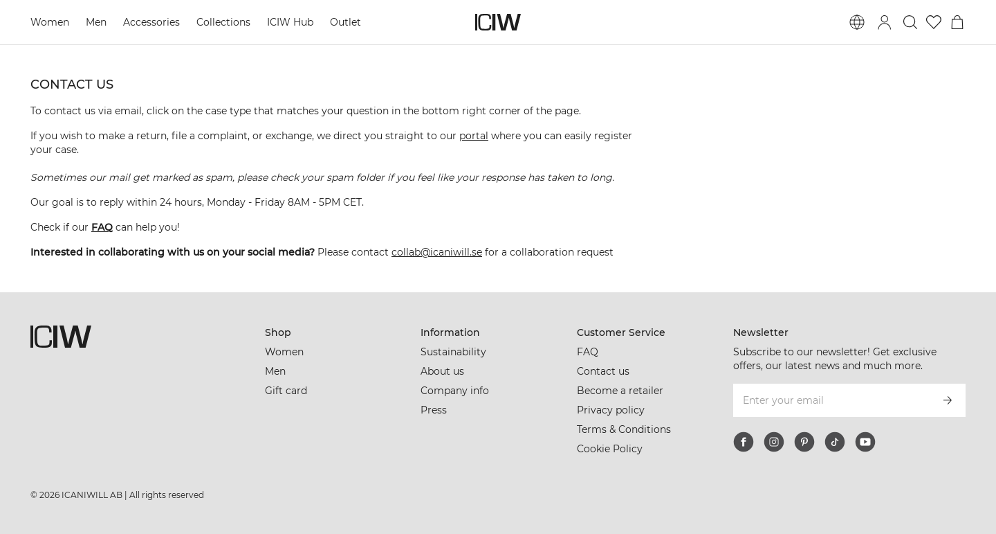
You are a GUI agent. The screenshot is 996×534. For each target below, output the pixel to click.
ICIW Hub (290, 22)
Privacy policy (611, 410)
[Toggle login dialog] (884, 22)
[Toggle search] (910, 22)
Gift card (286, 390)
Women (49, 22)
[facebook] (743, 442)
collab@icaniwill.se (436, 252)
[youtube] (865, 442)
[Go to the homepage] (498, 22)
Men (96, 22)
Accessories (151, 22)
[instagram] (774, 442)
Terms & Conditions (624, 429)
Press (434, 410)
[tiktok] (835, 442)
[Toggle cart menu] (957, 22)
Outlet (345, 22)
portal (473, 136)
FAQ (587, 352)
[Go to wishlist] (934, 22)
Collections (223, 22)
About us (442, 371)
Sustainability (453, 352)
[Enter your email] (831, 400)
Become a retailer (620, 390)
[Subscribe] (947, 400)
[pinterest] (804, 442)
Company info (455, 390)
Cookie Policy (610, 449)
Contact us (603, 371)
